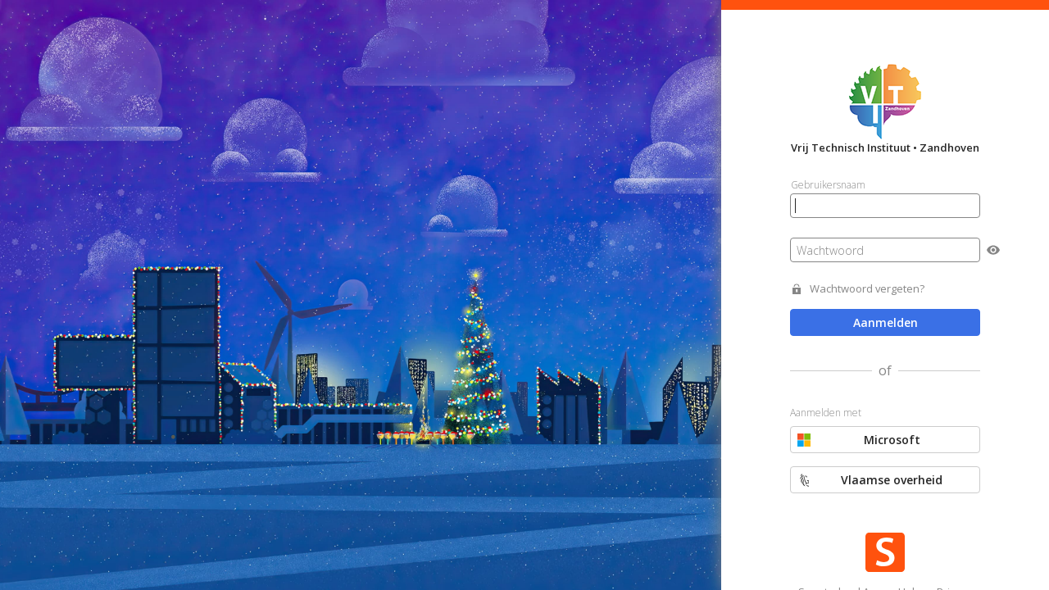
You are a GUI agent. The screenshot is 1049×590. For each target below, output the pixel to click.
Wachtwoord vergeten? (867, 289)
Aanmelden (885, 322)
